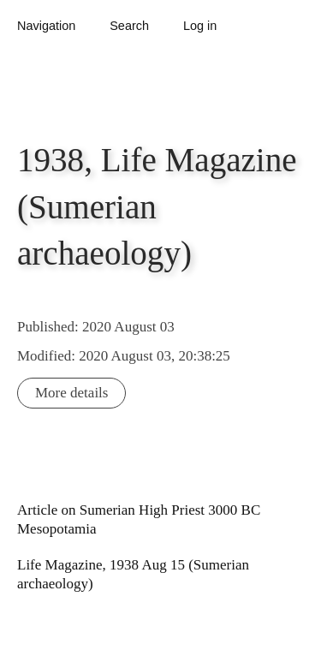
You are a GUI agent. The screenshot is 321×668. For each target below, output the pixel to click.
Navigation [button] (46, 26)
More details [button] (71, 393)
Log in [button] (200, 26)
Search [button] (129, 26)
